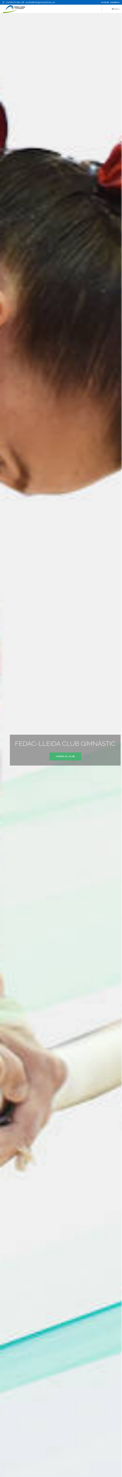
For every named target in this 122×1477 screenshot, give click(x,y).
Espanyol (115, 2)
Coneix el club (65, 756)
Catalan (105, 2)
